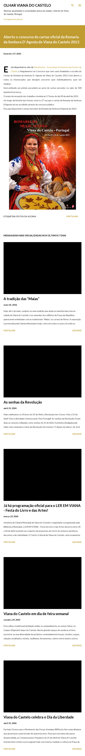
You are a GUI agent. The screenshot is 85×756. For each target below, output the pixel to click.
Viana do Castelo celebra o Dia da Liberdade (39, 717)
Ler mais (76, 330)
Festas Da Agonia (26, 216)
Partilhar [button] (72, 216)
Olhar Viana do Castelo (27, 5)
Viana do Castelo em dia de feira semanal (36, 614)
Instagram (8, 19)
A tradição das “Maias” (21, 299)
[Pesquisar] (72, 5)
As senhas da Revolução (23, 402)
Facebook (17, 19)
